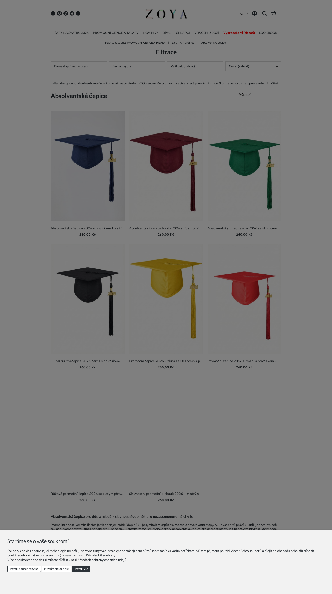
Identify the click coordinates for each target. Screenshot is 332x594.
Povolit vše (81, 568)
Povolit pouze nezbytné (24, 568)
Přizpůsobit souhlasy (56, 568)
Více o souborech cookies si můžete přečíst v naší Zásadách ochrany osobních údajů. (67, 560)
